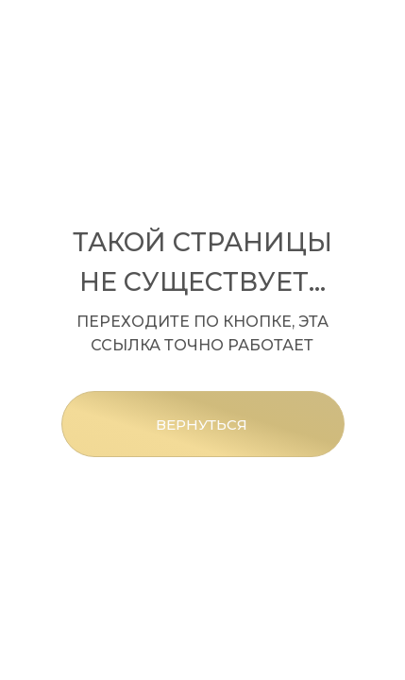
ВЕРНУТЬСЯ (201, 425)
